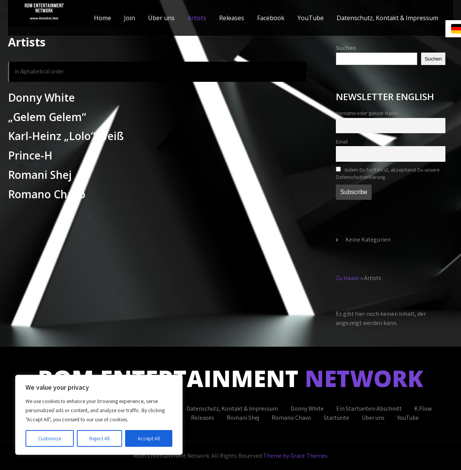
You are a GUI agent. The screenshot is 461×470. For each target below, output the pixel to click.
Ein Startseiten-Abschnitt (369, 409)
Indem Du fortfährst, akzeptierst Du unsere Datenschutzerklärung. (387, 173)
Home (102, 18)
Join (129, 18)
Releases (231, 18)
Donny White (307, 409)
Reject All (99, 438)
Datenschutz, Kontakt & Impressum (387, 18)
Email (342, 141)
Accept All (149, 438)
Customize (49, 438)
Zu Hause (347, 278)
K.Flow (423, 409)
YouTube (310, 18)
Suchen (346, 48)
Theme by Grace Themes (295, 456)
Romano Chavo (291, 418)
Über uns (161, 18)
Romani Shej (243, 418)
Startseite (336, 418)
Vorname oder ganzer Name (367, 112)
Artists (197, 18)
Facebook (271, 18)
